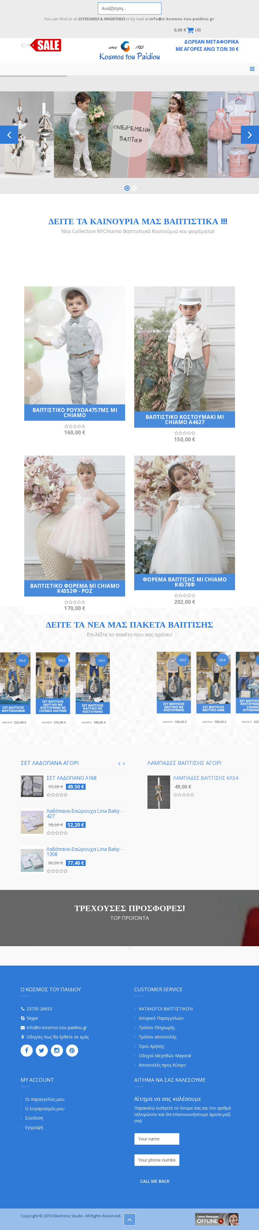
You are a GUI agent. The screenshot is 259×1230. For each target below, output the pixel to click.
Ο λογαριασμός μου (45, 1108)
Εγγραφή (34, 1127)
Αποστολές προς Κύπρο (162, 1065)
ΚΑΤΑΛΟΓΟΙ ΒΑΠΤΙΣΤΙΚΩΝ (166, 1009)
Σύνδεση (34, 1118)
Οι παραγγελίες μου (45, 1099)
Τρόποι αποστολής (157, 1037)
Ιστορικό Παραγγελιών (161, 1018)
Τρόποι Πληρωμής (157, 1027)
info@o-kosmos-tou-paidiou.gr (57, 1027)
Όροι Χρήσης (151, 1046)
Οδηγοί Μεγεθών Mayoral (165, 1055)
